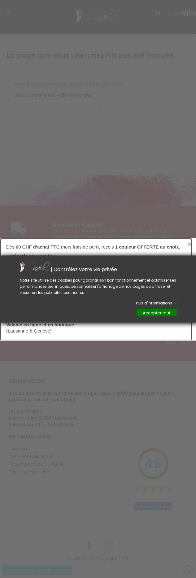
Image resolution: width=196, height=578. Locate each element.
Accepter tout (156, 313)
